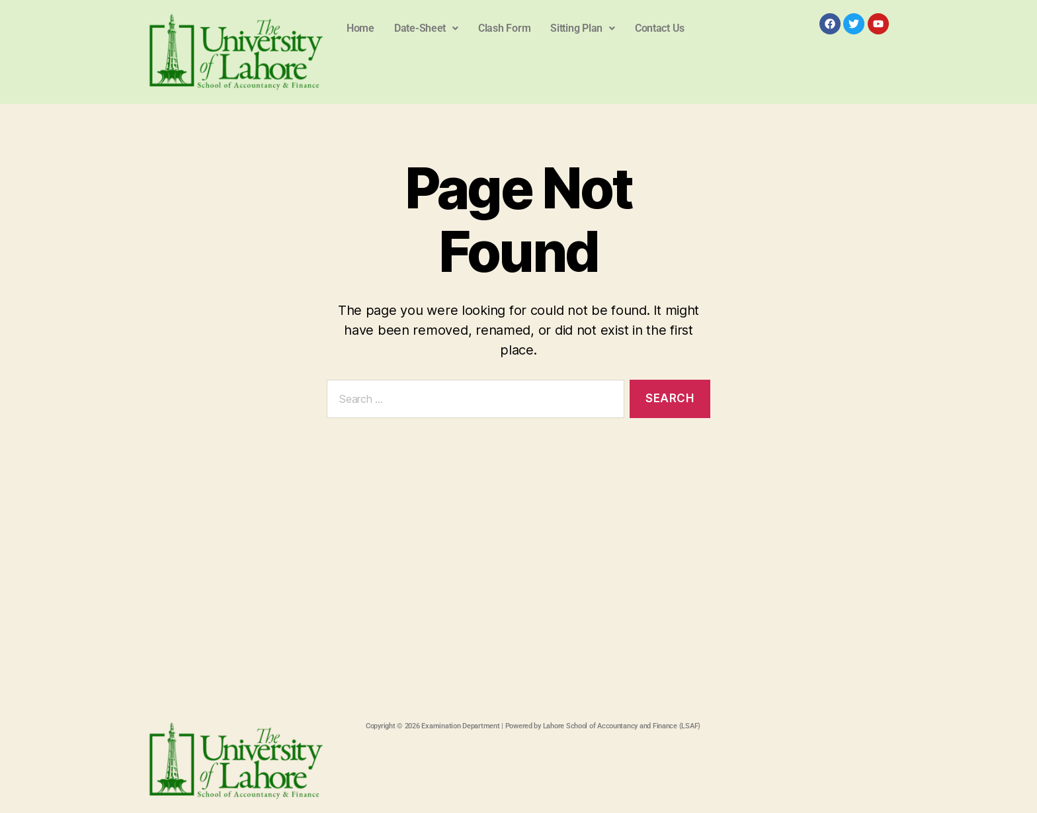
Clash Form (504, 28)
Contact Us (659, 28)
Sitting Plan (582, 28)
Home (360, 28)
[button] (426, 28)
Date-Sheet (426, 28)
